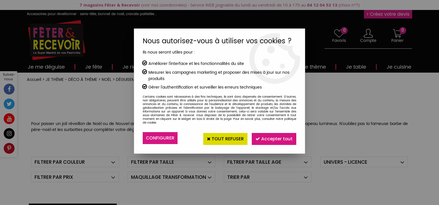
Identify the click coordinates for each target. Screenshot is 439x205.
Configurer (160, 138)
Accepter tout (272, 138)
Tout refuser (221, 138)
